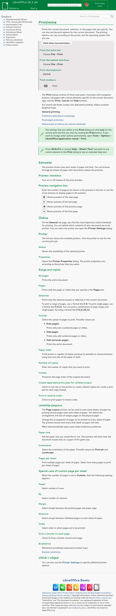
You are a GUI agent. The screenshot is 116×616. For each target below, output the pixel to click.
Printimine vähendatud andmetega (58, 115)
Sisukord (6, 16)
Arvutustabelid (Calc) (14, 24)
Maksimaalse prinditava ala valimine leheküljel (64, 123)
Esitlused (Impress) (13, 27)
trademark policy (79, 607)
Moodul (13, 8)
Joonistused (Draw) (13, 29)
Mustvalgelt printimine (52, 119)
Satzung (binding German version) (56, 595)
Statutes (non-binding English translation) (93, 593)
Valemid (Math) (12, 35)
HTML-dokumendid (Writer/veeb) (19, 22)
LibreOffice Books (76, 580)
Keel (32, 8)
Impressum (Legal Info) (51, 593)
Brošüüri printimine (51, 551)
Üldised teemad (12, 45)
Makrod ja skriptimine (14, 40)
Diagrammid (10, 37)
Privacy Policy (68, 593)
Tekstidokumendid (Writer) (16, 19)
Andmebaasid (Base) (14, 32)
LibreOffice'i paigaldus (14, 42)
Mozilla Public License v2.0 (100, 597)
